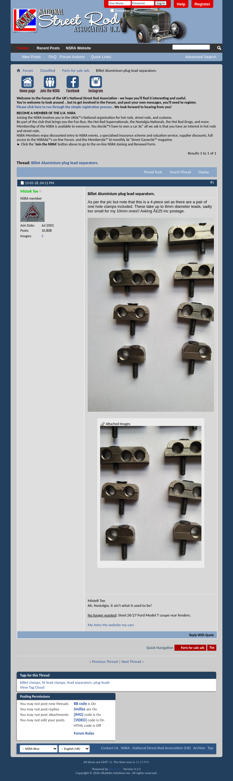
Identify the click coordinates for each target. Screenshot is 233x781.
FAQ (52, 57)
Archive (199, 748)
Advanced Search (200, 57)
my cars (128, 625)
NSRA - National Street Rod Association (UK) (156, 748)
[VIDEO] (80, 720)
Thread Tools (153, 172)
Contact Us (109, 748)
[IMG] (78, 714)
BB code (80, 703)
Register (202, 4)
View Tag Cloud (32, 687)
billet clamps (30, 682)
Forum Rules (84, 733)
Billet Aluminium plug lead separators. (65, 162)
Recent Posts (48, 48)
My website (111, 625)
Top (211, 648)
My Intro (94, 625)
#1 (212, 182)
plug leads (101, 682)
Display (203, 172)
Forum (23, 48)
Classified (47, 70)
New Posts (31, 57)
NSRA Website (78, 48)
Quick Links (101, 57)
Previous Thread (105, 661)
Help (181, 4)
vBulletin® (116, 769)
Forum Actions (72, 57)
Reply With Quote (199, 635)
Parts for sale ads (75, 70)
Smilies (79, 709)
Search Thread (180, 172)
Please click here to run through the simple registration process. (65, 107)
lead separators (79, 682)
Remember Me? (123, 10)
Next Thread (131, 661)
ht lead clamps (53, 682)
